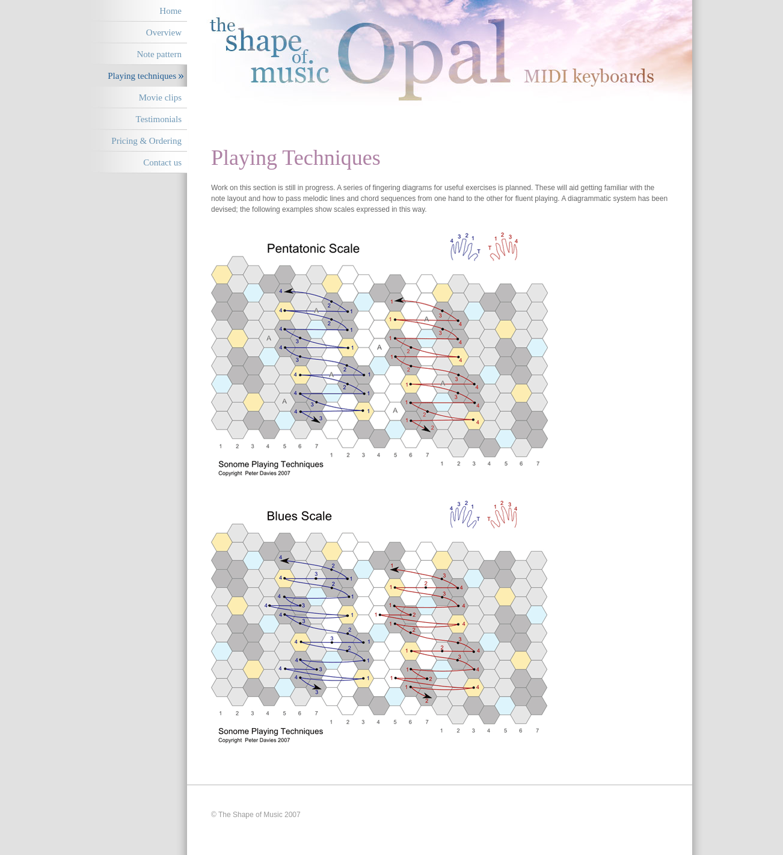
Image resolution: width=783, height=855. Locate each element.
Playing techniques (142, 76)
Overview (164, 32)
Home (170, 11)
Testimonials (159, 119)
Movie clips (160, 97)
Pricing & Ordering (146, 141)
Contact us (162, 162)
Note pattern (159, 54)
